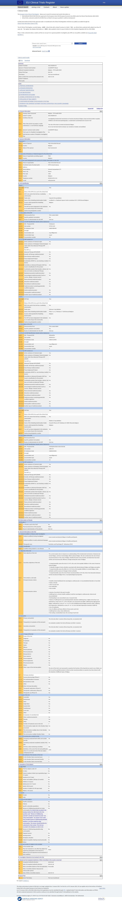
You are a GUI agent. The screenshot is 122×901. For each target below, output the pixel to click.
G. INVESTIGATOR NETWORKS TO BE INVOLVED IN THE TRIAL (34, 101)
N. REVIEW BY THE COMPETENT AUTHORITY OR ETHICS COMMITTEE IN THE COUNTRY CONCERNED (44, 103)
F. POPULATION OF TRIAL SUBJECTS (27, 99)
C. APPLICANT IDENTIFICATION (26, 90)
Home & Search (23, 7)
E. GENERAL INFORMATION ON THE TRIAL (29, 97)
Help (104, 2)
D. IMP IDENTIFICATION (25, 92)
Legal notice (102, 888)
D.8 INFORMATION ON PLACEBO (27, 94)
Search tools (45, 51)
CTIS (64, 890)
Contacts (46, 7)
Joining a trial (36, 7)
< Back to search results (23, 57)
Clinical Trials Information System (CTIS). (28, 23)
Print (21, 60)
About (55, 7)
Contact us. (26, 880)
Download (27, 60)
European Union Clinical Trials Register (29, 14)
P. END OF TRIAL (23, 106)
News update (64, 7)
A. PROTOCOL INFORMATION (26, 86)
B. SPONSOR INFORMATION (26, 88)
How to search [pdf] (37, 47)
